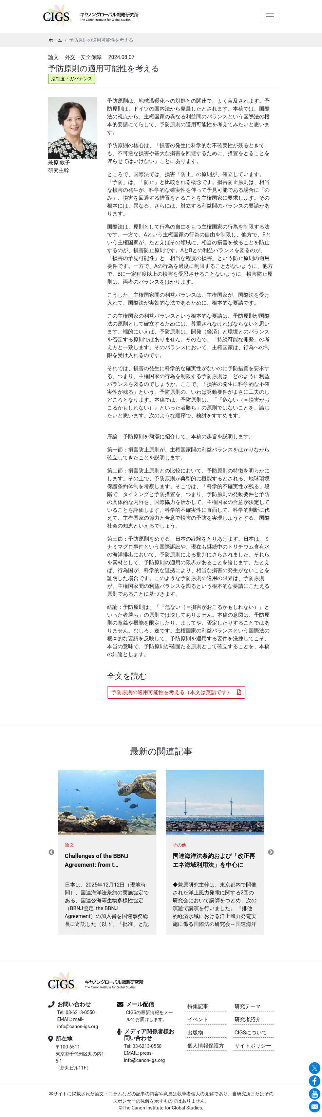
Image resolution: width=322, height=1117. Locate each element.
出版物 (195, 1032)
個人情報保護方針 (205, 1047)
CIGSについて (251, 1032)
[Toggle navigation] (270, 16)
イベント (197, 1019)
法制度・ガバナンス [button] (71, 78)
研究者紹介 (248, 1019)
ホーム (55, 40)
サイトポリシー (253, 1046)
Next (271, 852)
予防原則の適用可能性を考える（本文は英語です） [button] (176, 692)
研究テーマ (248, 1006)
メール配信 (140, 1004)
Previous (51, 852)
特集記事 (197, 1006)
